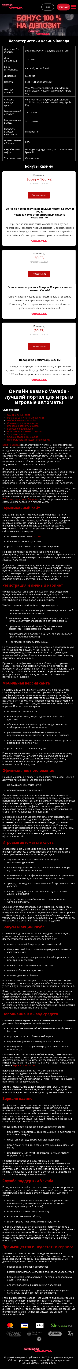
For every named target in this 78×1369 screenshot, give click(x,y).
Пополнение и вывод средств (24, 431)
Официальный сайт (18, 414)
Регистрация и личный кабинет (25, 417)
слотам (37, 536)
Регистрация (63, 7)
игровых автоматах (24, 1065)
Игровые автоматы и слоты (23, 425)
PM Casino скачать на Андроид (20, 499)
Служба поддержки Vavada (22, 436)
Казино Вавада (11, 444)
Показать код (39, 195)
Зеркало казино (16, 434)
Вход (48, 7)
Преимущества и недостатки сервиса (29, 439)
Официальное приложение (23, 423)
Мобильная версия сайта (22, 420)
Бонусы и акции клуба (20, 428)
